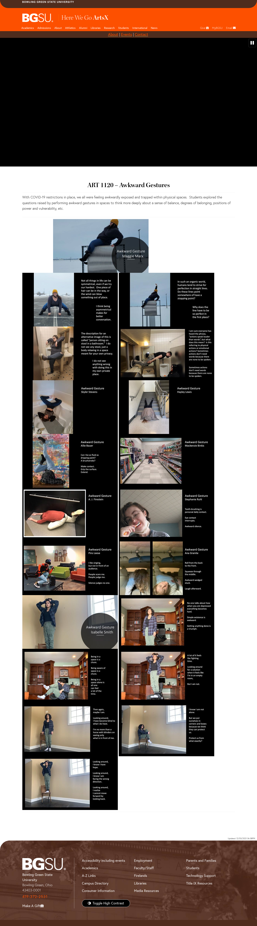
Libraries (96, 28)
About (113, 34)
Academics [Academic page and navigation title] (27, 28)
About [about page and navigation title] (58, 28)
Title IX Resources (199, 883)
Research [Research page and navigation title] (109, 28)
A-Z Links (89, 875)
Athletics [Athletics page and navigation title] (70, 28)
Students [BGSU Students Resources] (192, 868)
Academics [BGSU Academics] (90, 868)
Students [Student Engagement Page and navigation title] (123, 28)
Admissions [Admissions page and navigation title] (44, 28)
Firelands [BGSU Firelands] (140, 875)
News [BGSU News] (154, 28)
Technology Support (201, 875)
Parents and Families (201, 860)
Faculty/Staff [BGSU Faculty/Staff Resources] (144, 868)
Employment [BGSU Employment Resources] (143, 860)
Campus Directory (95, 883)
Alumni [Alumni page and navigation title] (83, 28)
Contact (141, 34)
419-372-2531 (35, 896)
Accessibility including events (103, 860)
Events (126, 34)
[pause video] (252, 43)
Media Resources (146, 891)
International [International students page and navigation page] (139, 28)
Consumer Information (98, 891)
